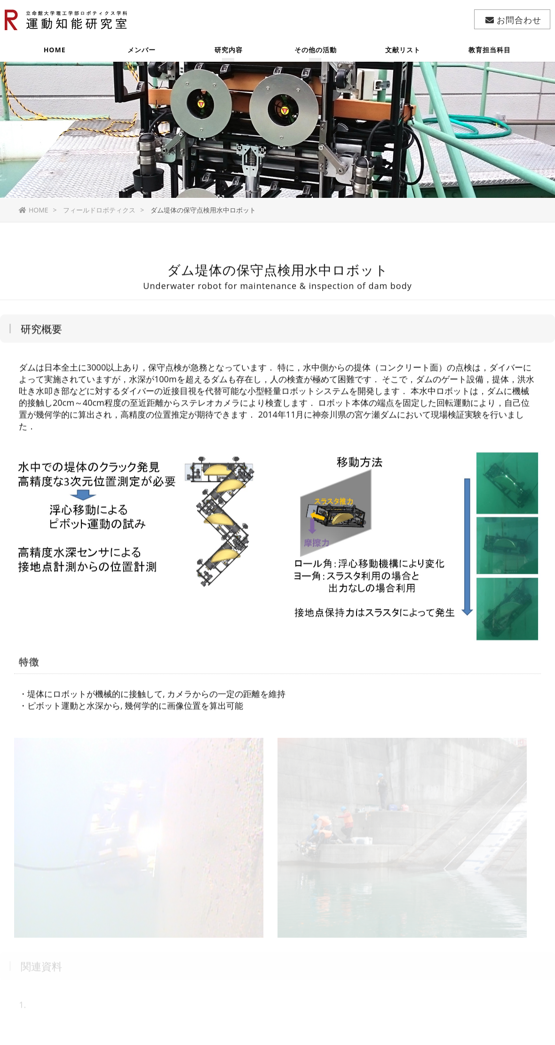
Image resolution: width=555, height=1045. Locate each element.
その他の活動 (315, 53)
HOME (55, 53)
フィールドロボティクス (99, 209)
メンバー (141, 53)
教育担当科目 (489, 53)
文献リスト (402, 53)
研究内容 (228, 53)
